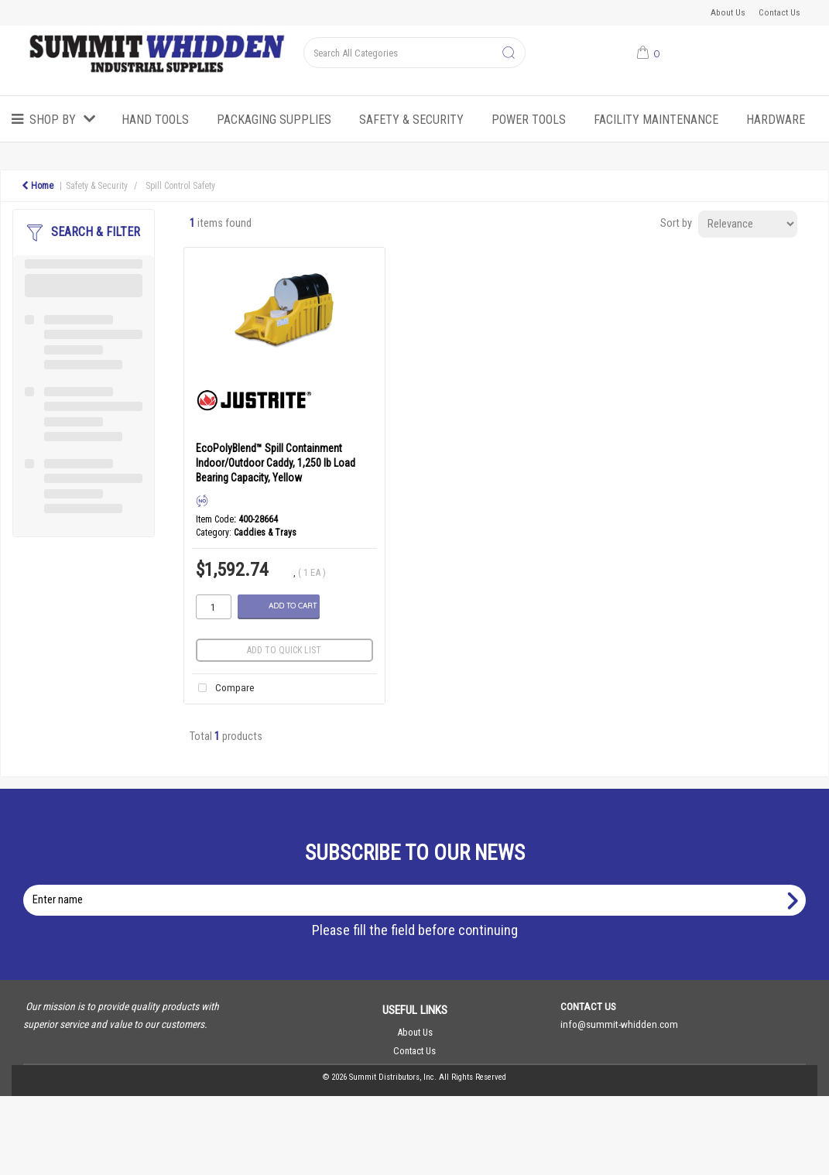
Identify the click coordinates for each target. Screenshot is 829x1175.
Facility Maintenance (656, 119)
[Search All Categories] (414, 52)
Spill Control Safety (180, 185)
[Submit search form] (508, 53)
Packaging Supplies (274, 119)
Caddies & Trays (265, 532)
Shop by (52, 119)
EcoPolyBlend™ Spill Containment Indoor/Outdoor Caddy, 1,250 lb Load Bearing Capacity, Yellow (275, 463)
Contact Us (779, 12)
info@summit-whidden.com (619, 1024)
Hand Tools (155, 119)
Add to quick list (284, 650)
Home (37, 185)
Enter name (419, 884)
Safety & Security (411, 119)
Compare (223, 688)
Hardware (775, 119)
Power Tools (529, 119)
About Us (728, 12)
